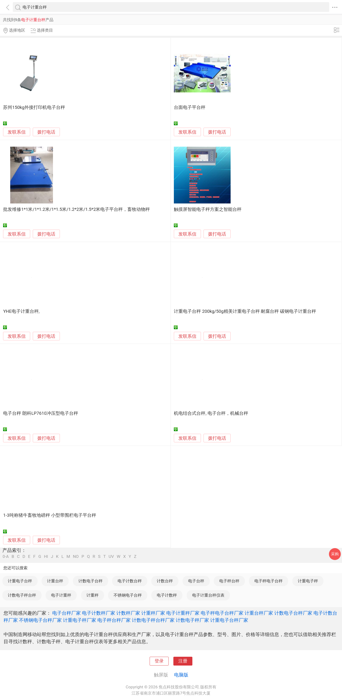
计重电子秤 (308, 581)
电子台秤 (196, 581)
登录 (159, 661)
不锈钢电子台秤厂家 (40, 620)
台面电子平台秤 (189, 107)
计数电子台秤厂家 (293, 613)
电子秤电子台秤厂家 (222, 613)
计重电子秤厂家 (79, 620)
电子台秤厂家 (66, 613)
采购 (335, 554)
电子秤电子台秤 (268, 581)
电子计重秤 (61, 595)
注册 (182, 661)
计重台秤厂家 (259, 613)
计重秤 (92, 595)
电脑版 (181, 675)
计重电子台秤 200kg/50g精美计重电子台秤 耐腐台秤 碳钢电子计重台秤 (245, 311)
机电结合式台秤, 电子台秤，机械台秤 (211, 413)
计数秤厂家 (128, 613)
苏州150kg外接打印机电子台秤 (34, 107)
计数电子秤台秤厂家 (153, 620)
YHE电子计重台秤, (21, 311)
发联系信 (17, 132)
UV (111, 557)
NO (76, 557)
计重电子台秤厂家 (229, 620)
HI (46, 557)
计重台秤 (55, 581)
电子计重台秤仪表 (208, 595)
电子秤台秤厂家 (114, 620)
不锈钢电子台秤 (128, 595)
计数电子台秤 (90, 581)
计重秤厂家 (153, 613)
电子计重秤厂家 (183, 613)
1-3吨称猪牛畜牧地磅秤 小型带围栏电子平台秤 (49, 515)
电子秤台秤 (229, 581)
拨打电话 (46, 132)
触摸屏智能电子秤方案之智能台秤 (208, 209)
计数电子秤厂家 (192, 620)
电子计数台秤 (130, 581)
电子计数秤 (167, 595)
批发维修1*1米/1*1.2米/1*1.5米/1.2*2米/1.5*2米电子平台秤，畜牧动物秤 (76, 209)
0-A (6, 557)
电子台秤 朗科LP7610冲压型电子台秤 (40, 413)
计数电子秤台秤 (22, 595)
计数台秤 (165, 581)
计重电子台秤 (20, 581)
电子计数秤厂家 (98, 613)
